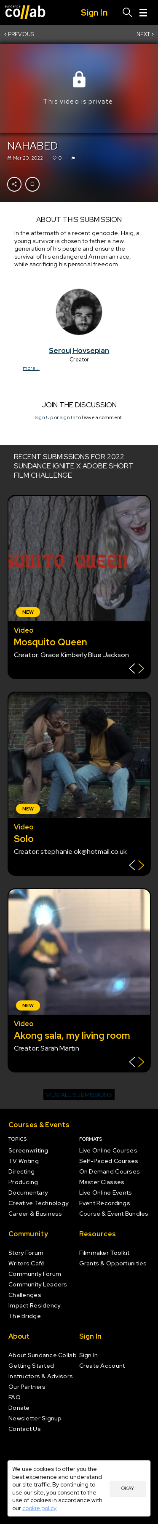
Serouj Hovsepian (79, 350)
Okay (127, 1488)
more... (31, 368)
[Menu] (143, 12)
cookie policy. (39, 1508)
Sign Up (44, 417)
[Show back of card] (137, 669)
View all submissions (79, 1095)
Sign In (67, 417)
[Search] (128, 12)
